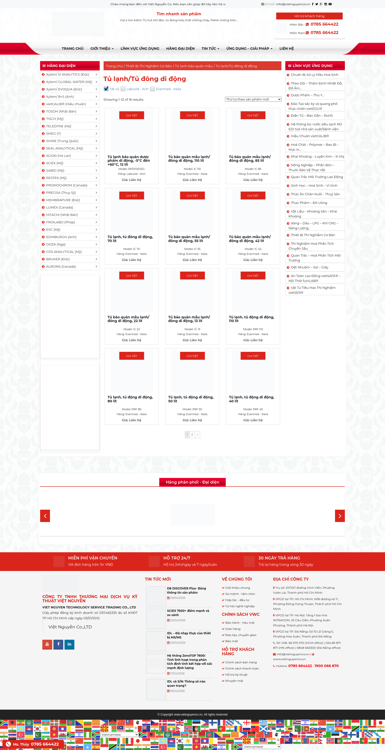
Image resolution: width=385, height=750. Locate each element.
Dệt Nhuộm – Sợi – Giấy (309, 267)
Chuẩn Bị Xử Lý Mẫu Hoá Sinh (314, 75)
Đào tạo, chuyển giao (240, 635)
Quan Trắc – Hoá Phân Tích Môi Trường (315, 257)
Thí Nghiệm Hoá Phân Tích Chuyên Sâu (311, 246)
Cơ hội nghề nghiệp (240, 606)
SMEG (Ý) (51, 133)
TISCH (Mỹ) (52, 119)
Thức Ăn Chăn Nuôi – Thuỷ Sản (315, 194)
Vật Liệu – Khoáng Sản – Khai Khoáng (313, 213)
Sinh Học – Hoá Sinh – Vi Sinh (314, 185)
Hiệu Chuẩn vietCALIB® (310, 136)
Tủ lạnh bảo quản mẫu (194, 66)
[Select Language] (119, 734)
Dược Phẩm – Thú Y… (307, 95)
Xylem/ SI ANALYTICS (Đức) (65, 74)
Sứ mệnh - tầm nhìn (240, 594)
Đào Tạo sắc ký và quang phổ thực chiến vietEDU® (313, 106)
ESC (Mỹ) (50, 229)
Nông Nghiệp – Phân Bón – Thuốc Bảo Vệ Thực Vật (311, 167)
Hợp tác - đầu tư (237, 600)
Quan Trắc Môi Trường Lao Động (317, 177)
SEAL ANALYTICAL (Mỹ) (62, 148)
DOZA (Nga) (53, 244)
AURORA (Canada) (58, 266)
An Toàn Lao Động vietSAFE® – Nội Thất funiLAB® (314, 278)
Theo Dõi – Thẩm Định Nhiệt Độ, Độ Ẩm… (315, 85)
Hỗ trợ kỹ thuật (236, 674)
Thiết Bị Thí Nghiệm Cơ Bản (149, 66)
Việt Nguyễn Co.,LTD (70, 626)
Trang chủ (72, 48)
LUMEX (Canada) (57, 207)
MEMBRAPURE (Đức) (60, 200)
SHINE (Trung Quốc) (60, 141)
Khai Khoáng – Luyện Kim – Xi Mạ (317, 156)
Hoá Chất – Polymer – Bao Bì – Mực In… (314, 147)
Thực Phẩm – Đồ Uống (309, 203)
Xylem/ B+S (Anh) (57, 96)
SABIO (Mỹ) (52, 170)
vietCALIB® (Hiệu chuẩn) (63, 104)
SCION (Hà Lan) (56, 156)
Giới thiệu (102, 48)
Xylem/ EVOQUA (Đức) (61, 89)
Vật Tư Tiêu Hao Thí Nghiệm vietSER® (312, 290)
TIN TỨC (210, 48)
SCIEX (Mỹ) (52, 163)
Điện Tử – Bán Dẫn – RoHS (312, 115)
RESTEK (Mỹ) (54, 178)
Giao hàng (233, 629)
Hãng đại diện (180, 48)
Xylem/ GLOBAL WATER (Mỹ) (66, 82)
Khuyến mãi (234, 681)
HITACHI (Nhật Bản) (59, 215)
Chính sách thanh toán (242, 668)
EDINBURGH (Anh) (59, 237)
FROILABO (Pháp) (58, 222)
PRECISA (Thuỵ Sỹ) (58, 193)
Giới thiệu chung (237, 587)
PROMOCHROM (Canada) (64, 185)
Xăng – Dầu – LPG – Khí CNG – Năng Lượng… (313, 225)
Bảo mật (231, 641)
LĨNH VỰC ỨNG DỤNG (140, 48)
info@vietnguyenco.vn (293, 4)
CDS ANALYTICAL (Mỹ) (61, 252)
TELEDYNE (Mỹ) (56, 126)
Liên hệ (286, 48)
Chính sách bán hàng (241, 662)
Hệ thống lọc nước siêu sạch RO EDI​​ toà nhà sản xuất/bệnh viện (315, 126)
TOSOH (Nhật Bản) (58, 111)
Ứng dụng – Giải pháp (249, 48)
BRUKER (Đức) (55, 259)
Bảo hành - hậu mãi (240, 622)
